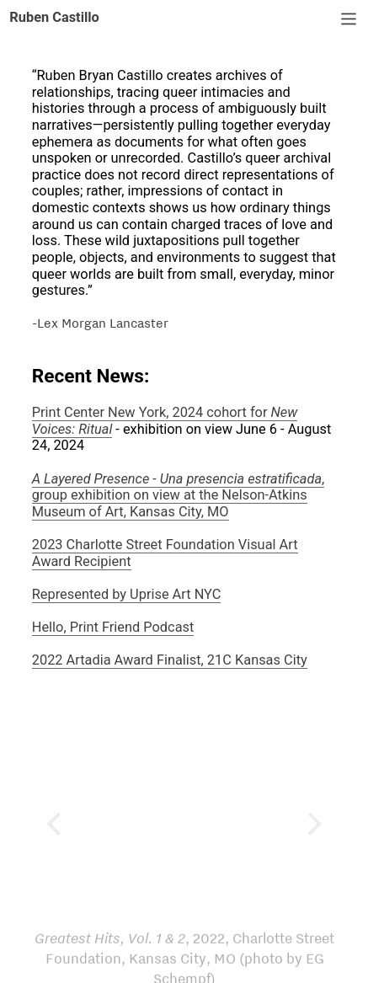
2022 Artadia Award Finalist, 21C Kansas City (169, 660)
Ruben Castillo (54, 17)
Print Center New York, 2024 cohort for (164, 420)
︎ (349, 19)
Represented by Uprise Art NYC (126, 594)
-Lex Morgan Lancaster (100, 323)
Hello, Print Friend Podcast (113, 627)
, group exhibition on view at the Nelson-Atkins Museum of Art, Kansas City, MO (178, 495)
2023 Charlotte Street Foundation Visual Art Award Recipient (165, 553)
